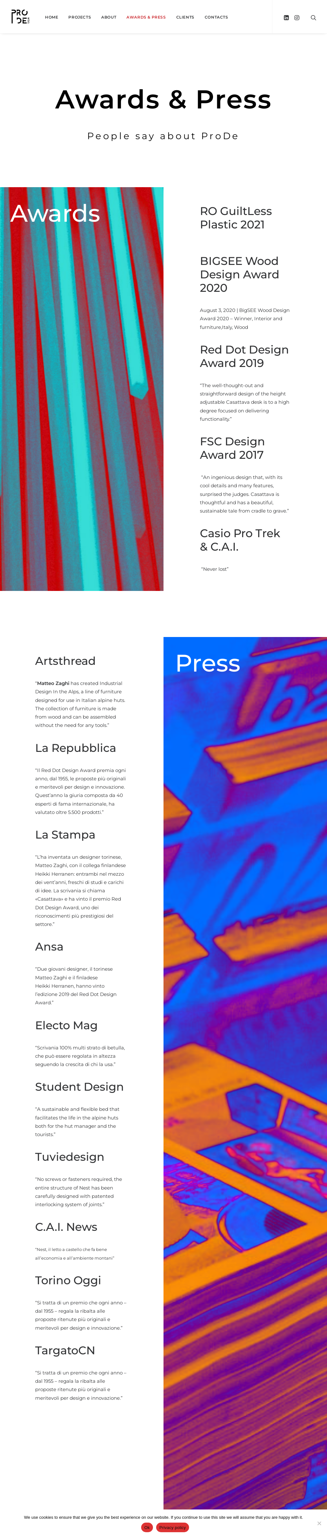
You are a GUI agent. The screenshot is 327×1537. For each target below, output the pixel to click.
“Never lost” (216, 569)
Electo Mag (97, 1025)
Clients (185, 17)
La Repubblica (107, 748)
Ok (147, 1527)
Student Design (110, 1087)
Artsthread (96, 661)
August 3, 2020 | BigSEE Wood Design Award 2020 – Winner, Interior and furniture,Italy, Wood (247, 318)
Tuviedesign (101, 1157)
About (108, 17)
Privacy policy (172, 1527)
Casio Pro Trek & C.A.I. (243, 539)
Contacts (216, 17)
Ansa (80, 946)
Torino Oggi (99, 1280)
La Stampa (96, 834)
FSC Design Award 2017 (234, 448)
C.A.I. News (97, 1227)
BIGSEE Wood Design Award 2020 (241, 274)
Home (51, 17)
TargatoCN (96, 1350)
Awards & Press (146, 17)
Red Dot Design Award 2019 (246, 356)
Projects (79, 17)
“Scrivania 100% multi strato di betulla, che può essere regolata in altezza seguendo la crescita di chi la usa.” (111, 1056)
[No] (319, 1523)
